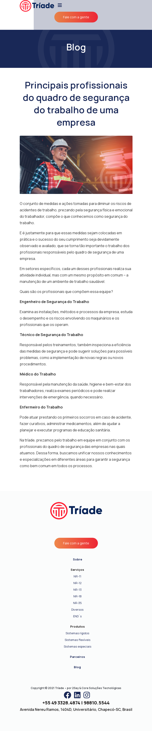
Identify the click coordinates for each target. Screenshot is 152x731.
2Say (75, 688)
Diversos (77, 609)
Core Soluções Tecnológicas (101, 688)
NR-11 (77, 576)
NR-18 (77, 596)
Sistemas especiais (77, 646)
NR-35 (77, 603)
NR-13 (77, 590)
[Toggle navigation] (60, 5)
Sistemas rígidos (77, 633)
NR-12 (77, 583)
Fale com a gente (76, 17)
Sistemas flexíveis (77, 640)
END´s (77, 616)
